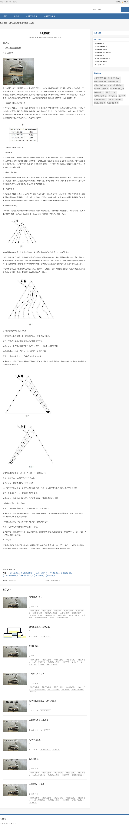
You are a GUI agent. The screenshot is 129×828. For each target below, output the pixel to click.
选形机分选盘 (37, 613)
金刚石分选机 (40, 573)
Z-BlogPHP (12, 823)
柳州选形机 (57, 611)
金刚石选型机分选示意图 (39, 627)
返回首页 (118, 2)
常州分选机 (34, 646)
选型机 (16, 16)
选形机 (52, 617)
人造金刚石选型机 (10, 575)
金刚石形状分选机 (36, 784)
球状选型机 (39, 575)
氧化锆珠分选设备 (51, 613)
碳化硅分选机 (67, 573)
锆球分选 (50, 575)
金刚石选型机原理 (101, 49)
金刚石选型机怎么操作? (39, 720)
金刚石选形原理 (62, 617)
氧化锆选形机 (53, 573)
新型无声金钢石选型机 (102, 58)
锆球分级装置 (55, 580)
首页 (5, 16)
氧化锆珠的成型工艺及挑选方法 (42, 701)
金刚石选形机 (49, 16)
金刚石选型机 (31, 16)
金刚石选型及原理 (36, 673)
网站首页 (3, 819)
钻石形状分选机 (26, 575)
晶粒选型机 (12, 580)
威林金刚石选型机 (41, 617)
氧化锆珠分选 (112, 103)
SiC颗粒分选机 (35, 597)
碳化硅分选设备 (74, 615)
